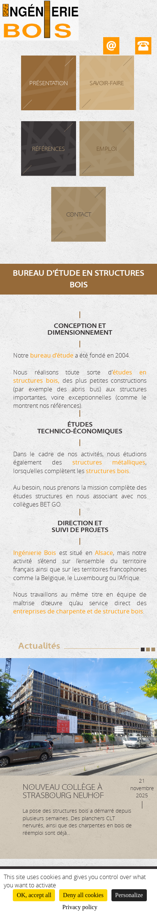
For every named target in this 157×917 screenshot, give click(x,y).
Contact (78, 215)
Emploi (106, 149)
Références (48, 149)
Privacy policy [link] (80, 907)
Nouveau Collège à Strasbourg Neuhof (63, 791)
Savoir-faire (107, 83)
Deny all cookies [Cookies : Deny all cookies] (83, 895)
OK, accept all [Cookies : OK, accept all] (34, 895)
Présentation (48, 83)
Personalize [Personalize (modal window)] (129, 895)
